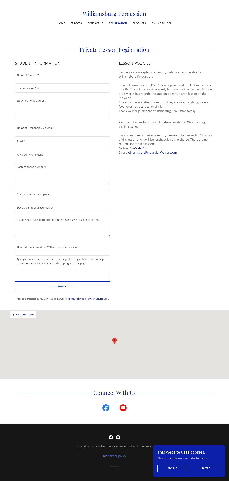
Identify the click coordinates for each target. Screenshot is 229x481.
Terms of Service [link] (94, 298)
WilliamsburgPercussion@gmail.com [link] (152, 152)
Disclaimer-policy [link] (114, 456)
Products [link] (139, 23)
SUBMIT (62, 286)
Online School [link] (162, 23)
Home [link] (61, 23)
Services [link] (76, 23)
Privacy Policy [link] (74, 298)
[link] (114, 15)
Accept (206, 468)
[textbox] (62, 74)
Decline (172, 468)
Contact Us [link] (95, 23)
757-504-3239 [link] (138, 148)
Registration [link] (118, 23)
